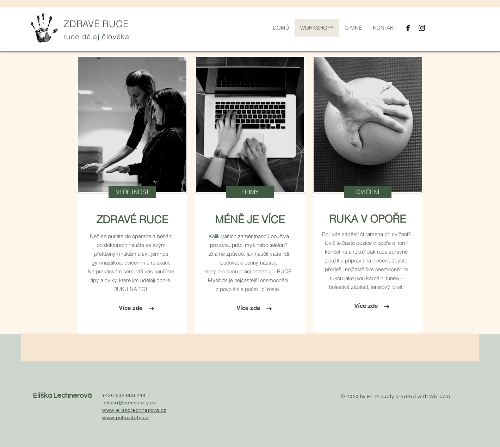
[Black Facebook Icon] (408, 28)
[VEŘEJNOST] (132, 192)
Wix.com (439, 396)
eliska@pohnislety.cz (130, 403)
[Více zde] (130, 308)
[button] (250, 192)
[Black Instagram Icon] (422, 28)
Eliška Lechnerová (62, 395)
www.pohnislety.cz (125, 417)
